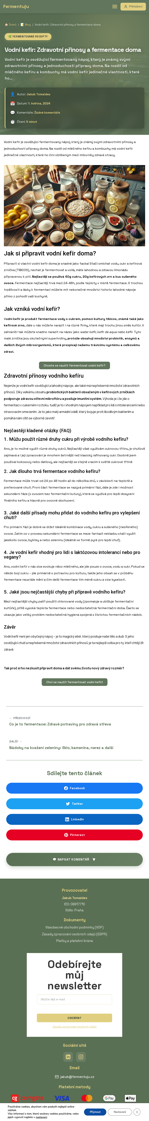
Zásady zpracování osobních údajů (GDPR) (74, 934)
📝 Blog (26, 24)
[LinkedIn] (68, 1057)
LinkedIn (74, 819)
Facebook (74, 788)
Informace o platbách (94, 1108)
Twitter (74, 804)
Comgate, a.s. (69, 1108)
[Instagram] (81, 1057)
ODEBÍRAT (74, 1018)
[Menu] (115, 6)
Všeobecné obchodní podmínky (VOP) (74, 927)
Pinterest (74, 835)
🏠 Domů (10, 24)
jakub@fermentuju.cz (74, 1077)
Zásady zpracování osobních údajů (74, 1026)
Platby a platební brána (74, 941)
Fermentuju (16, 6)
